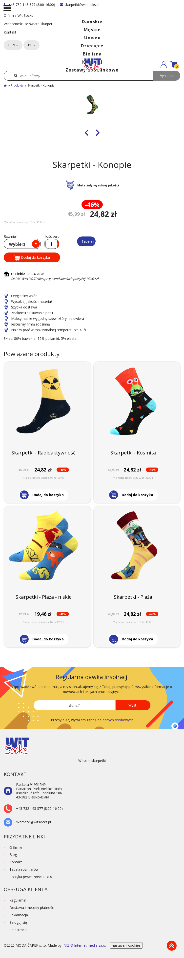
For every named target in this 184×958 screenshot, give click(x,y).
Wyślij (133, 705)
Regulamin (17, 900)
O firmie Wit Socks (18, 15)
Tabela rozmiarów (89, 241)
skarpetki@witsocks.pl (79, 4)
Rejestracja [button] (18, 929)
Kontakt (10, 32)
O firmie (15, 847)
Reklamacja (18, 915)
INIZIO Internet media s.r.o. (84, 945)
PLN (13, 45)
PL (31, 45)
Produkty (17, 85)
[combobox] (22, 244)
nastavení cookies (126, 945)
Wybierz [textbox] (17, 244)
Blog (13, 854)
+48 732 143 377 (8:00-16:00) (29, 4)
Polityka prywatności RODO (31, 876)
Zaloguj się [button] (18, 922)
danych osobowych (117, 720)
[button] (164, 64)
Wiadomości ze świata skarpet (28, 23)
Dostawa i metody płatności (32, 907)
